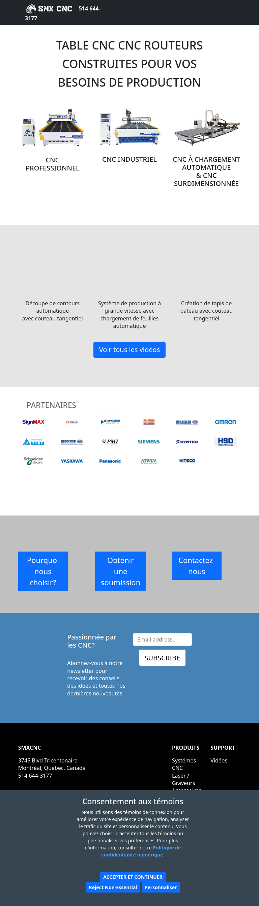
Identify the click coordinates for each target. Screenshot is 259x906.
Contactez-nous (196, 565)
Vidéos (218, 760)
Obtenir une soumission (120, 571)
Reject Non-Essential (113, 887)
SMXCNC (29, 747)
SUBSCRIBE (162, 657)
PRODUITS (185, 747)
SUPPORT (222, 747)
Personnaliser (161, 887)
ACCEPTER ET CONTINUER (133, 877)
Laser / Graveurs (183, 779)
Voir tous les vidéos (129, 349)
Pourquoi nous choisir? (43, 571)
